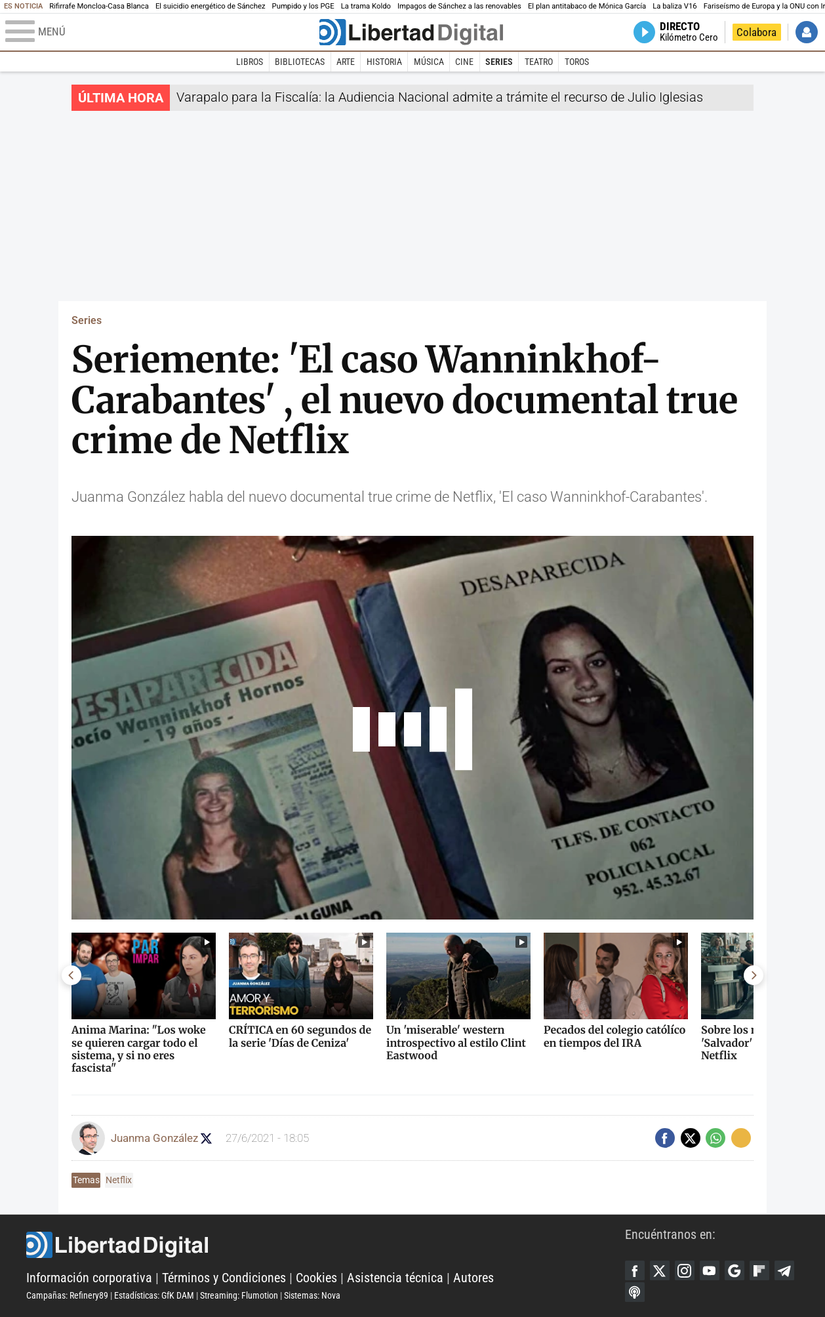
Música (429, 61)
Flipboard (759, 1270)
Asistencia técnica (395, 1278)
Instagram (684, 1270)
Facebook (635, 1270)
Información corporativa (89, 1278)
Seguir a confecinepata (206, 1138)
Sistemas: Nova (312, 1295)
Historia (384, 61)
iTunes (635, 1292)
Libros (249, 61)
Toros (577, 61)
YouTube (709, 1270)
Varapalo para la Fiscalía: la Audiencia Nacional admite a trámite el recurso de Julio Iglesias (439, 97)
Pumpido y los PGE (303, 6)
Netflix (119, 1180)
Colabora (756, 32)
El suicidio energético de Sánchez (210, 6)
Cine (464, 61)
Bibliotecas (300, 61)
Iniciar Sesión (806, 32)
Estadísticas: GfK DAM (154, 1295)
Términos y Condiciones (224, 1278)
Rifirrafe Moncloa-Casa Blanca (99, 6)
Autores (473, 1278)
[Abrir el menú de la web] (161, 32)
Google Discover (734, 1270)
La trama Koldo (366, 6)
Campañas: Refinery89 (67, 1295)
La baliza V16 (674, 6)
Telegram (784, 1270)
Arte (345, 61)
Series (499, 61)
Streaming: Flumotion (239, 1295)
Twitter (660, 1270)
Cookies (316, 1278)
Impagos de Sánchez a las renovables (459, 6)
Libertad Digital (325, 1245)
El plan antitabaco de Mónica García (587, 6)
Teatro (539, 61)
